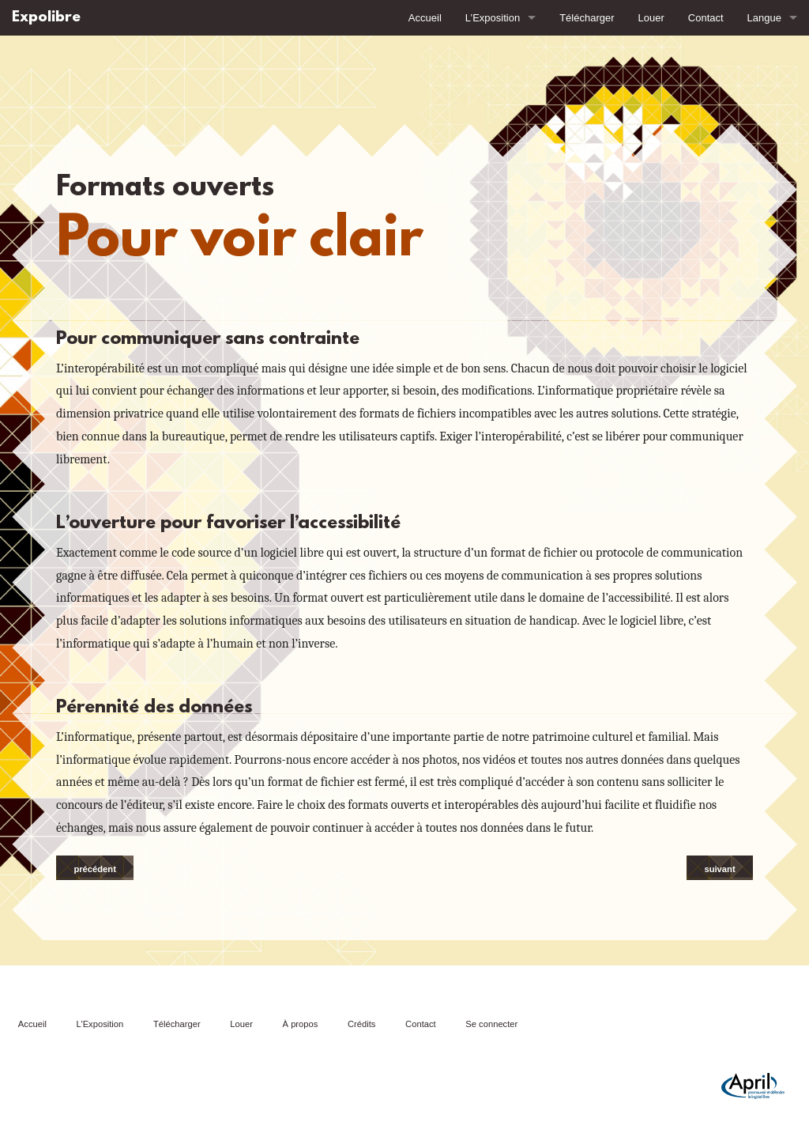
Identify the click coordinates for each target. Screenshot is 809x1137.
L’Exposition (492, 18)
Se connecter (491, 1024)
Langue (764, 18)
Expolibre (46, 17)
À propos (300, 1024)
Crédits (361, 1024)
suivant (719, 869)
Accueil (425, 18)
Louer (651, 18)
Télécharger (586, 18)
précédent (94, 869)
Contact (706, 18)
